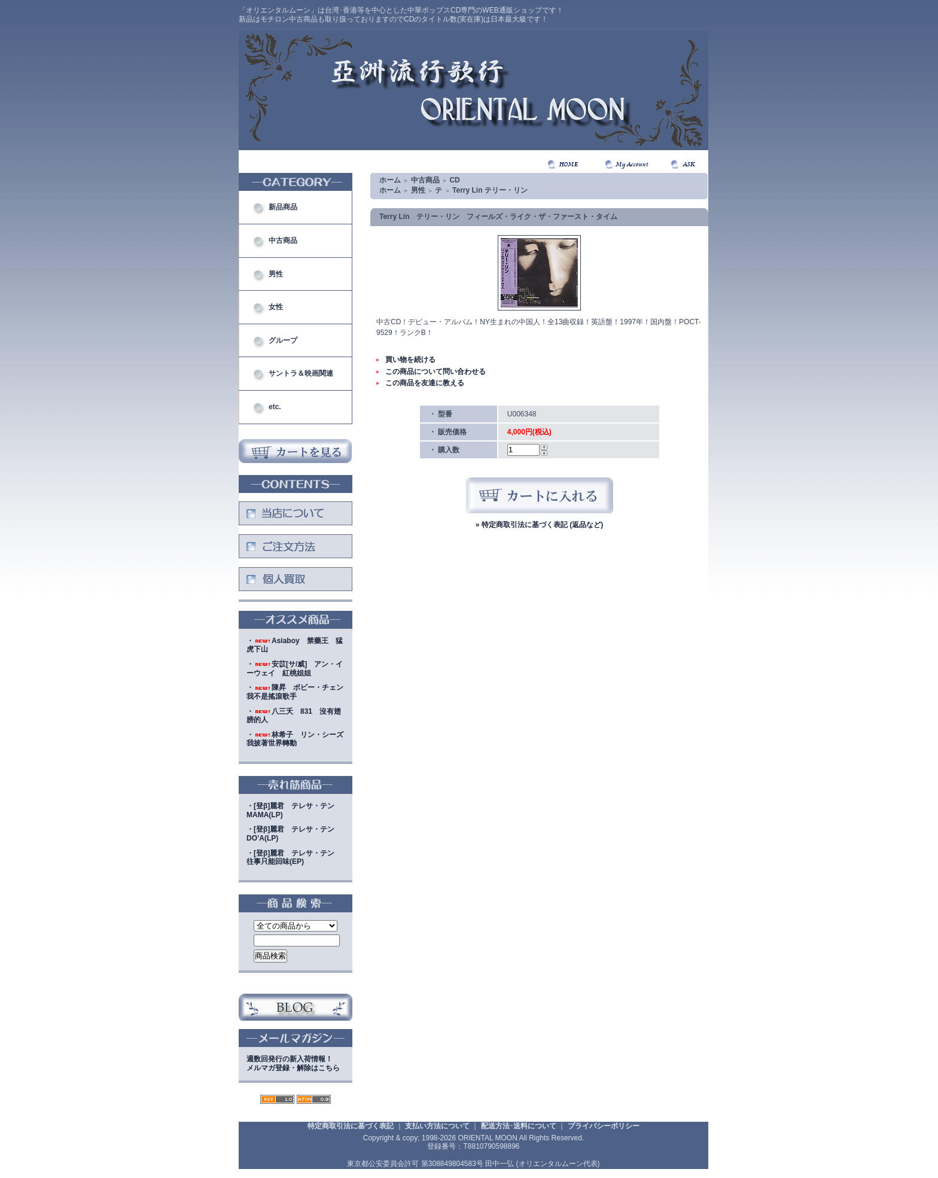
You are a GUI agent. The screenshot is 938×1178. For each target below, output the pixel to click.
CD (454, 180)
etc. (275, 407)
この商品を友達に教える (424, 383)
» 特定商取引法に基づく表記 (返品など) (539, 524)
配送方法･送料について (518, 1126)
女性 (276, 307)
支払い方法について (437, 1126)
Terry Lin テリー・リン (490, 190)
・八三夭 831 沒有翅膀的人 (293, 716)
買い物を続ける (410, 359)
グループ (283, 340)
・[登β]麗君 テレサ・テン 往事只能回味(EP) (294, 857)
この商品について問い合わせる (435, 371)
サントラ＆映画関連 (301, 373)
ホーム (390, 180)
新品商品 (283, 207)
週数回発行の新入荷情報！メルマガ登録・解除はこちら (293, 1063)
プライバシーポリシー (603, 1126)
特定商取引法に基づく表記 (350, 1126)
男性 (276, 274)
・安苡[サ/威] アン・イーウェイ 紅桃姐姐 (294, 668)
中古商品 (283, 240)
